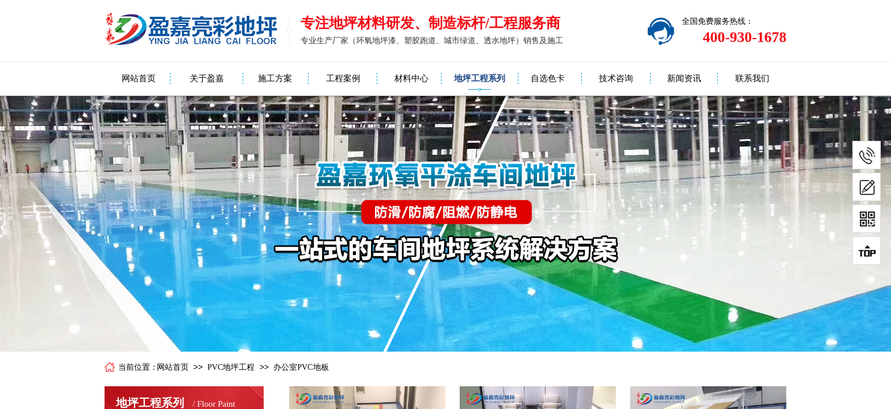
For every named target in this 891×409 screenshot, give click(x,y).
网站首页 (139, 78)
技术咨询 (616, 78)
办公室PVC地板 (300, 367)
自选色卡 (548, 78)
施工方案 (275, 78)
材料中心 (411, 78)
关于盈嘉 (207, 78)
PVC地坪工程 (231, 367)
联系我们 (752, 78)
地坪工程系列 (479, 78)
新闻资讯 (684, 78)
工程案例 (343, 78)
